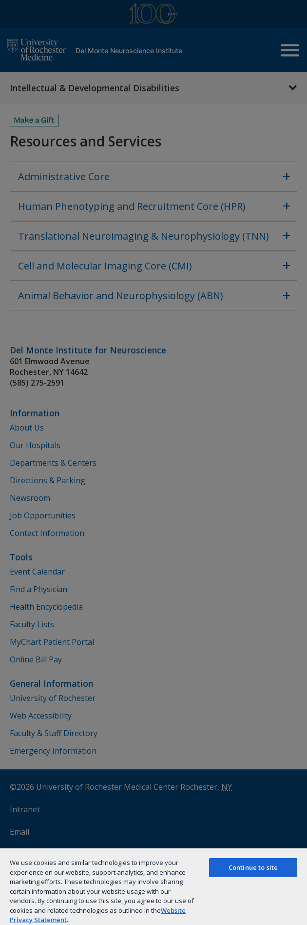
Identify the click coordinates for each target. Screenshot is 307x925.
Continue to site (253, 867)
